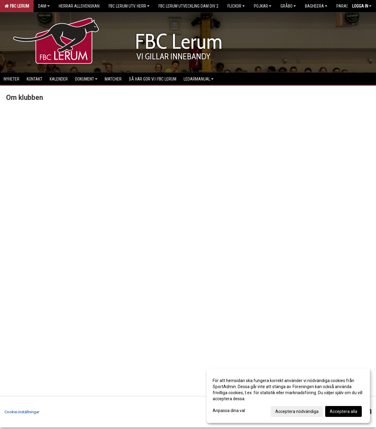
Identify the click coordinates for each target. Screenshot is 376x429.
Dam (44, 6)
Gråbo (288, 6)
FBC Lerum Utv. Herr (129, 6)
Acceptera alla (343, 411)
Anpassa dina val (229, 410)
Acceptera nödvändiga (297, 411)
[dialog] (288, 395)
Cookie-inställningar (22, 412)
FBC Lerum (17, 6)
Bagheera (316, 6)
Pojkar (262, 6)
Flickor (236, 6)
